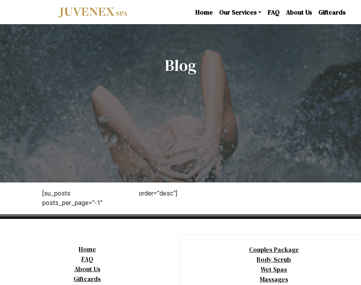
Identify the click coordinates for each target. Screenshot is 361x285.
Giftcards (332, 12)
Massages (274, 279)
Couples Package (274, 249)
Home (204, 12)
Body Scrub (274, 259)
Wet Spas (274, 269)
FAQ (274, 12)
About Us (299, 12)
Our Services (238, 12)
